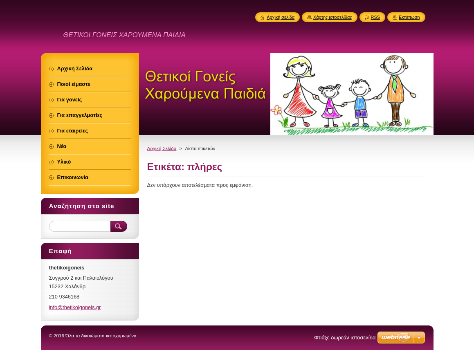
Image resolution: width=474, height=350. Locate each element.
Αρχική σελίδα (280, 17)
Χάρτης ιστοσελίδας (332, 17)
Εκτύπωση (409, 17)
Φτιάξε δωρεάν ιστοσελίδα (344, 337)
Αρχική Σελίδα (162, 148)
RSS (375, 17)
